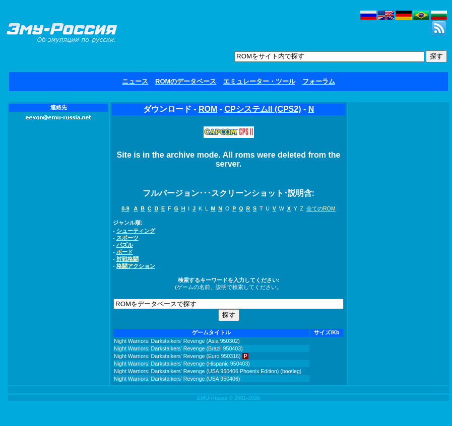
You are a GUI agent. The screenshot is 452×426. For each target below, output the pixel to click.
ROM (208, 109)
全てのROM (321, 208)
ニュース (135, 81)
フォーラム (318, 81)
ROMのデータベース (185, 81)
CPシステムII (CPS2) (262, 109)
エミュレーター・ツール (259, 81)
